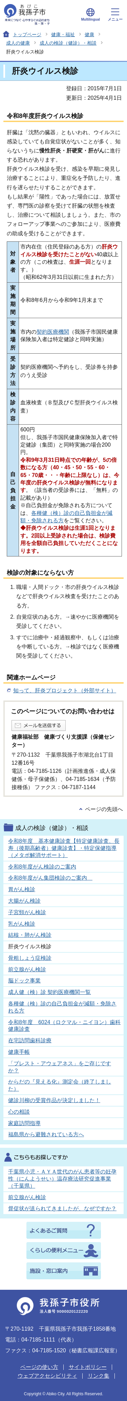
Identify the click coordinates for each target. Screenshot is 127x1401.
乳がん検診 (21, 924)
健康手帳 (19, 1052)
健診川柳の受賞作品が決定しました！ (54, 1100)
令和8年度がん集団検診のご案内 (50, 878)
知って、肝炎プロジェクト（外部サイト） (64, 690)
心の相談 (19, 1112)
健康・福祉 (63, 34)
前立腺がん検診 (27, 969)
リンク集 (98, 1376)
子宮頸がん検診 (27, 912)
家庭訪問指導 (24, 1123)
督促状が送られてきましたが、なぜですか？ (62, 1208)
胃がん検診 (21, 889)
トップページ (27, 34)
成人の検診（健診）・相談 (68, 43)
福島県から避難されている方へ (46, 1134)
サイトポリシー (88, 1367)
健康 (89, 34)
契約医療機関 (53, 332)
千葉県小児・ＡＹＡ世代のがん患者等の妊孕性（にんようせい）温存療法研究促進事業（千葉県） (62, 1179)
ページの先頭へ (104, 809)
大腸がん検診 (24, 901)
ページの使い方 (39, 1367)
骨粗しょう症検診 (29, 958)
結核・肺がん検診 (29, 935)
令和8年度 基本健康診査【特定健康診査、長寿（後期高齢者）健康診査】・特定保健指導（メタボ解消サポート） (64, 848)
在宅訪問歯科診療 (29, 1040)
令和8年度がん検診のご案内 (42, 867)
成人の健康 (18, 43)
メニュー (115, 14)
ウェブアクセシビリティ (47, 1376)
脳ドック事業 (24, 980)
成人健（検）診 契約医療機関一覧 (49, 992)
